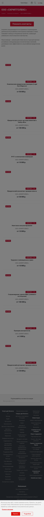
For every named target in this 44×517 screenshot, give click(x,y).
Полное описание (7, 509)
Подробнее (27, 514)
